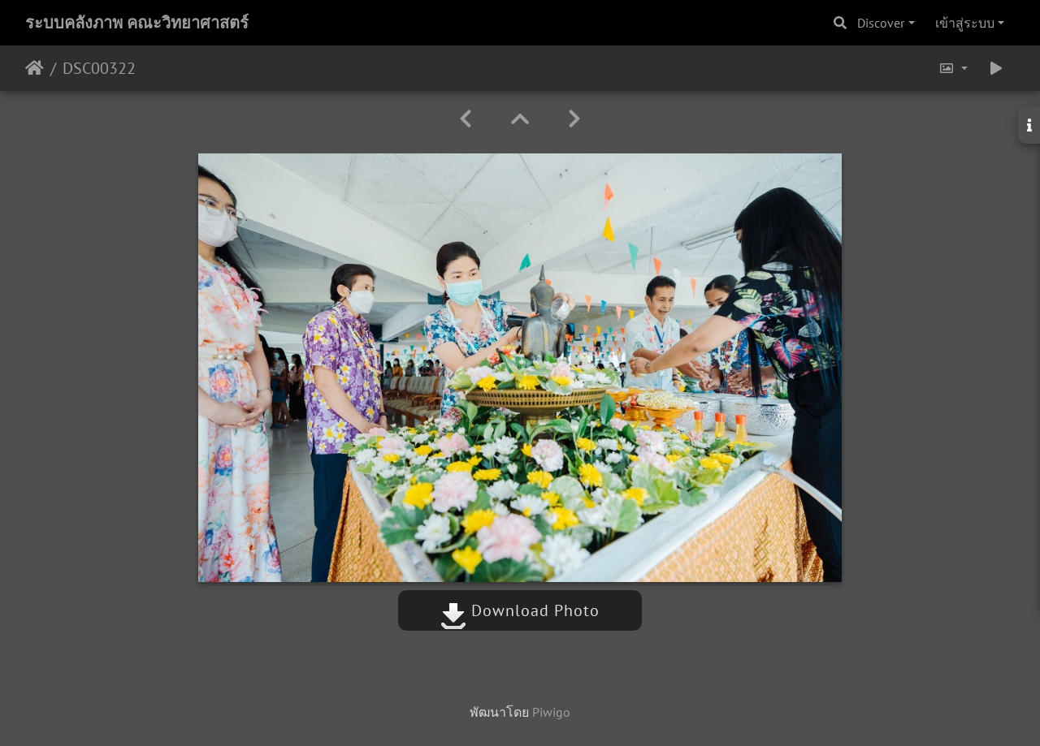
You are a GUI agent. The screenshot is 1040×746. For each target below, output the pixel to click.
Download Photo (520, 610)
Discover (880, 23)
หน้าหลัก (34, 68)
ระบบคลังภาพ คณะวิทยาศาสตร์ (137, 22)
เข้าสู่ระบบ (964, 23)
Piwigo (551, 712)
